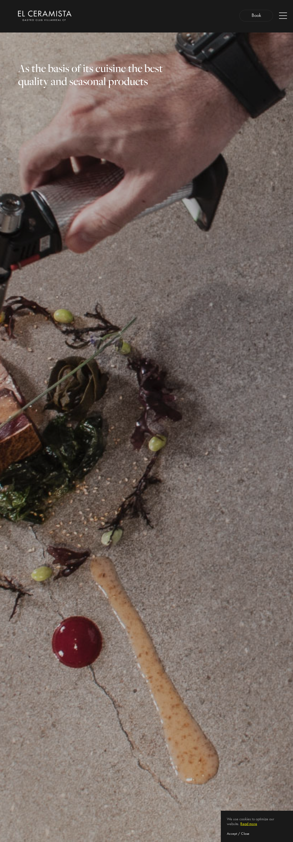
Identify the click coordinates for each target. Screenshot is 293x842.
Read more (248, 823)
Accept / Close (238, 833)
